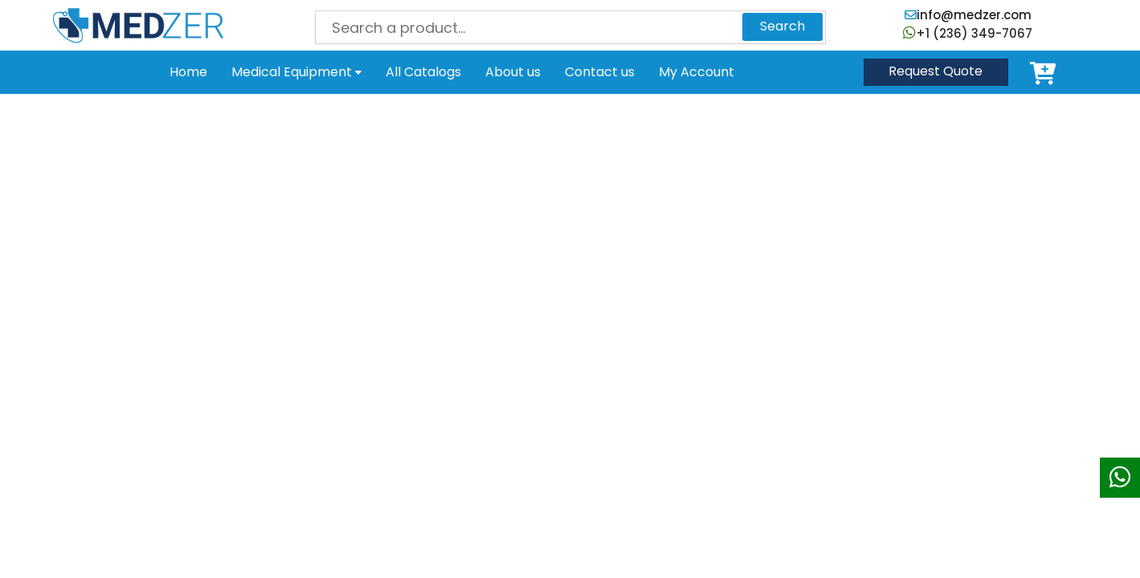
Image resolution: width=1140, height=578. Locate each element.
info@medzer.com (968, 14)
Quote (936, 71)
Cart (1046, 72)
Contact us (600, 72)
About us (513, 72)
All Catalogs (423, 72)
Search (782, 26)
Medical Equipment (296, 72)
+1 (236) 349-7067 (967, 33)
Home (188, 72)
